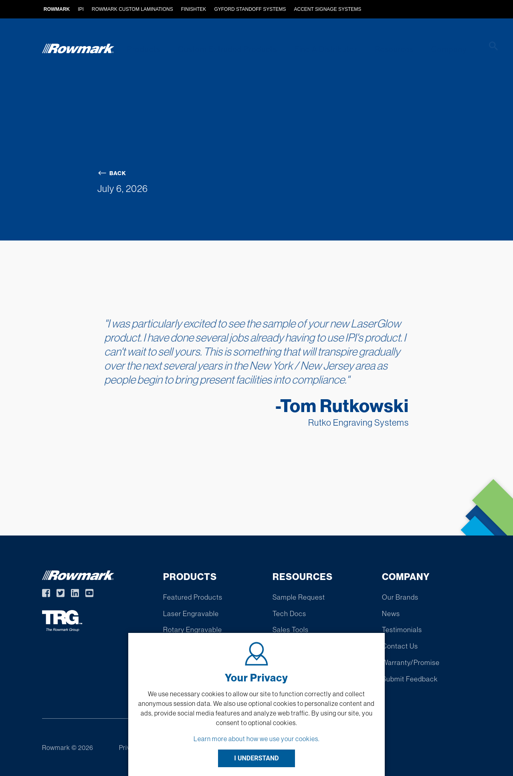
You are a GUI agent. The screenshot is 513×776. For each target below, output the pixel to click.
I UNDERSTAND (256, 758)
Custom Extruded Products (221, 49)
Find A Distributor (317, 49)
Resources (383, 49)
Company (434, 49)
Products (141, 49)
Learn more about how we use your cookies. (257, 739)
